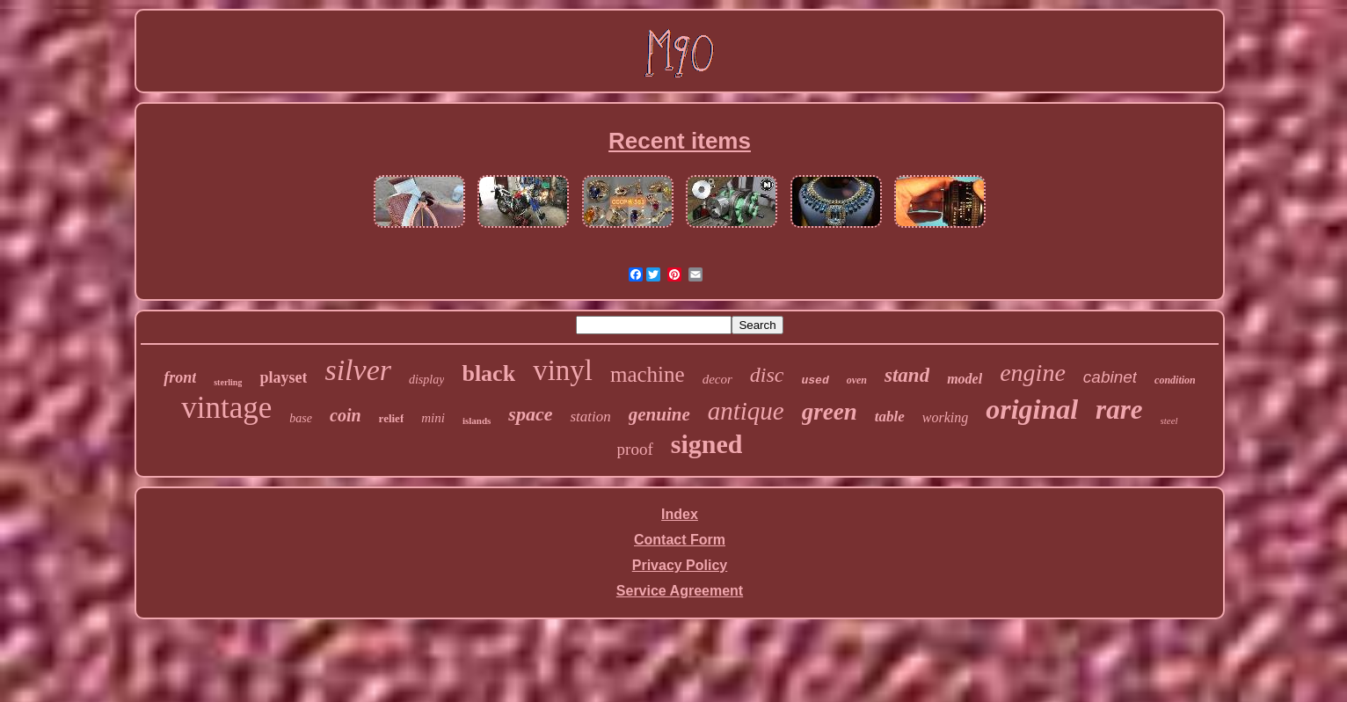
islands (476, 420)
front (180, 377)
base (300, 418)
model (964, 378)
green (829, 412)
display (426, 379)
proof (635, 449)
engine (1033, 372)
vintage (226, 408)
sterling (228, 382)
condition (1175, 380)
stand (907, 375)
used (814, 380)
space (530, 414)
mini (433, 418)
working (945, 417)
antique (746, 411)
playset (283, 377)
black (488, 373)
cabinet (1110, 377)
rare (1119, 409)
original (1032, 409)
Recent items (679, 141)
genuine (659, 414)
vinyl (563, 370)
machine (647, 374)
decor (717, 379)
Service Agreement (679, 590)
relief (391, 418)
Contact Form (679, 539)
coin (345, 415)
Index (679, 514)
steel (1169, 420)
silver (357, 370)
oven (857, 380)
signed (707, 443)
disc (767, 374)
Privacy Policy (680, 565)
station (590, 416)
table (890, 416)
